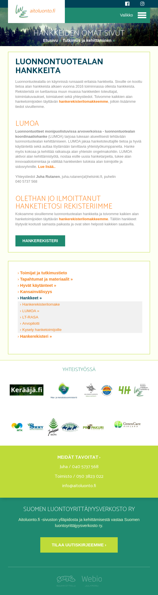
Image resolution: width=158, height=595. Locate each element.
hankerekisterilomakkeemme (83, 102)
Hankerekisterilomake (41, 304)
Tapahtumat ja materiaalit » (46, 279)
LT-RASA (30, 317)
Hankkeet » (31, 298)
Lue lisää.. (46, 167)
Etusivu (51, 40)
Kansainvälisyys (36, 291)
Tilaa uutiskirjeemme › (79, 544)
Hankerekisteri (40, 240)
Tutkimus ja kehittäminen (87, 40)
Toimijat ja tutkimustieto (43, 273)
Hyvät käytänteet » (38, 285)
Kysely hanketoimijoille (41, 330)
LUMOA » (30, 311)
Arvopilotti (30, 323)
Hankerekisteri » (36, 336)
